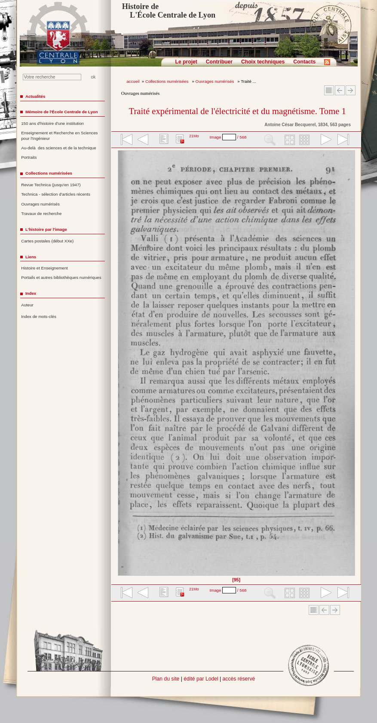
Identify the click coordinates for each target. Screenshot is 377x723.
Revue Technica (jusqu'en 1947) (50, 184)
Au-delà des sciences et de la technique (58, 147)
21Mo (194, 136)
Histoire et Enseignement (44, 268)
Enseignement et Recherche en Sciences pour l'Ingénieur (59, 135)
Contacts (304, 62)
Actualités (35, 96)
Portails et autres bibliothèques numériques (61, 277)
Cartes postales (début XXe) (47, 241)
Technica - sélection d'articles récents (55, 194)
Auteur (27, 305)
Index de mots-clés (38, 316)
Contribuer (219, 62)
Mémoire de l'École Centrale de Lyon (61, 111)
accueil (132, 81)
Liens (30, 256)
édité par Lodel (201, 679)
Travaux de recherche (41, 213)
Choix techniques (263, 62)
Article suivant (351, 90)
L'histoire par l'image (46, 229)
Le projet (186, 62)
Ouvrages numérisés (215, 81)
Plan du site (166, 679)
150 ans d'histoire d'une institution (52, 123)
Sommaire (329, 90)
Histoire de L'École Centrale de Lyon (168, 10)
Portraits (29, 157)
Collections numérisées (167, 81)
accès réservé (239, 679)
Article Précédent (340, 90)
